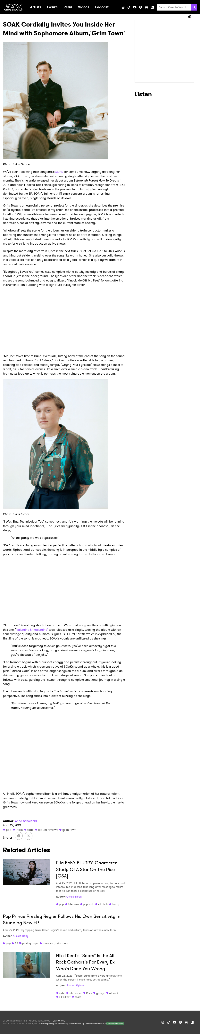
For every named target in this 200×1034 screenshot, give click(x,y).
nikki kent (65, 997)
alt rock (113, 993)
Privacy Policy (47, 1023)
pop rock (88, 904)
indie (19, 829)
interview (73, 904)
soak (30, 829)
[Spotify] (141, 7)
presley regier (30, 943)
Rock (89, 993)
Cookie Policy (62, 1023)
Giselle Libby (74, 897)
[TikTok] (129, 7)
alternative (75, 993)
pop (9, 829)
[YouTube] (135, 7)
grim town (69, 829)
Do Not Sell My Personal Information (87, 1023)
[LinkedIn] (152, 7)
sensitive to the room (55, 943)
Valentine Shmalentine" (32, 629)
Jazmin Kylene (75, 985)
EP (16, 943)
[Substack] (146, 7)
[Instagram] (123, 7)
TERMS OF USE (58, 1021)
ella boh (103, 904)
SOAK (59, 171)
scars (78, 997)
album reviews (48, 829)
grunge (100, 993)
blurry (115, 904)
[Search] (194, 7)
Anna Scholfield (26, 821)
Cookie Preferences (115, 1023)
